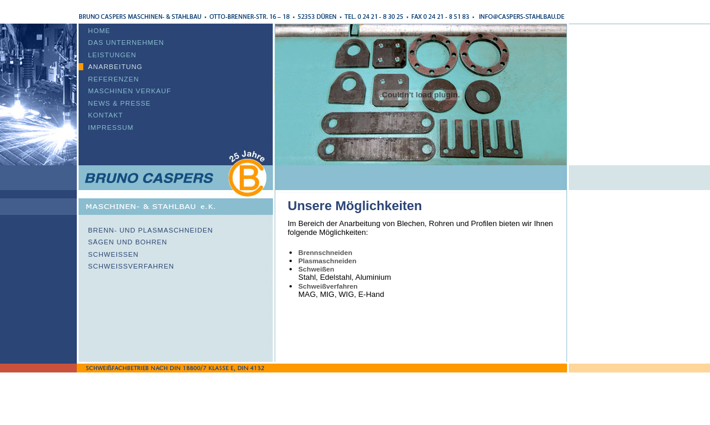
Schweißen (113, 254)
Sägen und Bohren (127, 242)
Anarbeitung (115, 66)
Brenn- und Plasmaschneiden (150, 230)
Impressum (110, 127)
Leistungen (112, 54)
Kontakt (105, 115)
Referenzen (113, 79)
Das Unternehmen (126, 42)
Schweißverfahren (131, 266)
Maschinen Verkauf (129, 90)
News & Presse (119, 103)
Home (99, 30)
